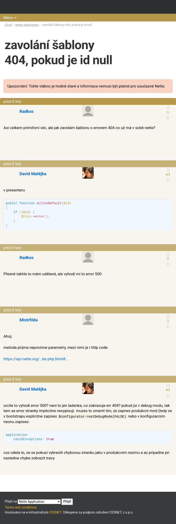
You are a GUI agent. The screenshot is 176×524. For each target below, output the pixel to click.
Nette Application (27, 24)
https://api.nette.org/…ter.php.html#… (35, 359)
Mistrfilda (28, 320)
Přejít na (39, 501)
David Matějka (32, 173)
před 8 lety (12, 101)
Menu (8, 17)
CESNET (55, 512)
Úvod (8, 24)
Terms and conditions (21, 507)
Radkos (26, 111)
